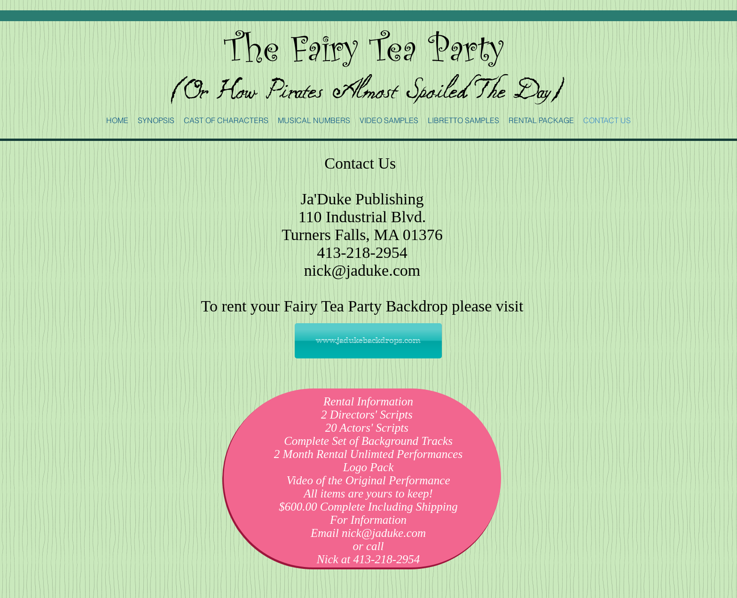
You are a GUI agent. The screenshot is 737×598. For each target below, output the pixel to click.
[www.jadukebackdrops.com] (368, 340)
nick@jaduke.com (362, 270)
